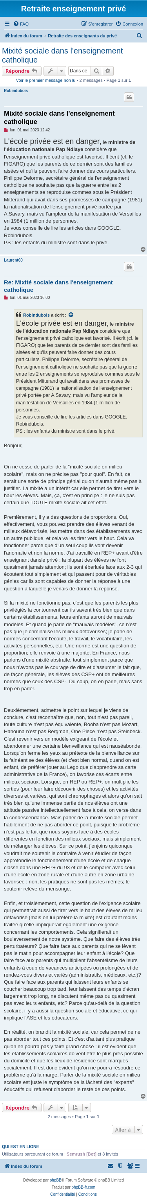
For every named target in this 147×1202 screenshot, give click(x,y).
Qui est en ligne (20, 1146)
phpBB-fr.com (84, 1187)
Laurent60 (13, 260)
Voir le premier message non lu (46, 80)
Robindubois (16, 90)
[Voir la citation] (71, 315)
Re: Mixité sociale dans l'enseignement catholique (58, 286)
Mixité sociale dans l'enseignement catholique (62, 55)
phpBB (56, 1180)
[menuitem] (21, 24)
